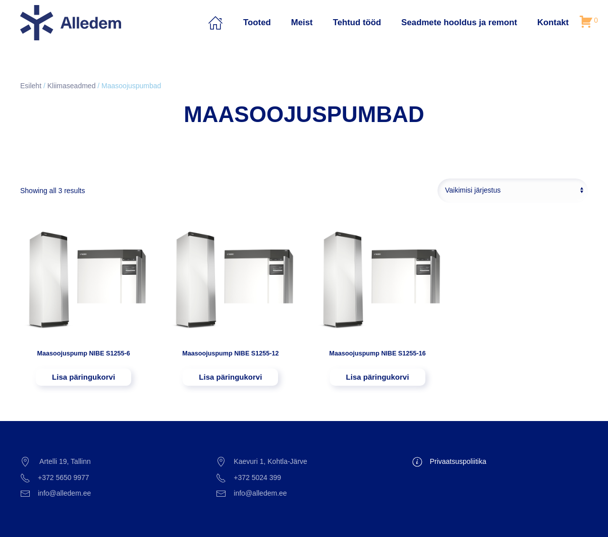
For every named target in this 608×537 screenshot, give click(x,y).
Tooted (257, 22)
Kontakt (553, 22)
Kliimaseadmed (71, 86)
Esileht (30, 86)
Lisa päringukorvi (83, 377)
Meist (302, 22)
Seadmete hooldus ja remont (459, 22)
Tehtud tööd (357, 22)
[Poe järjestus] (512, 190)
